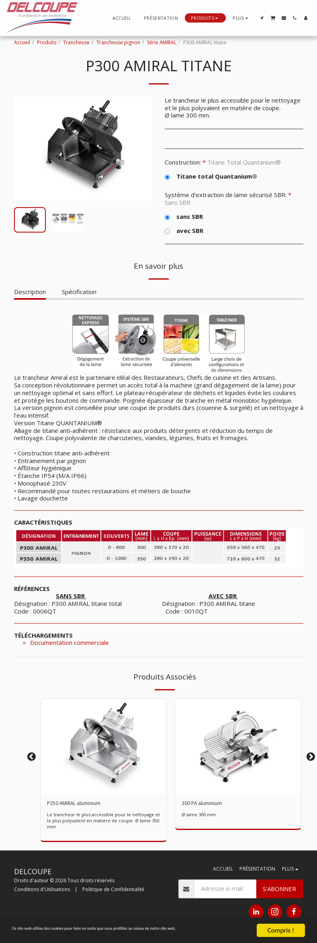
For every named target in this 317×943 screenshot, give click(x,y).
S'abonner (279, 890)
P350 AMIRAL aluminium (80, 804)
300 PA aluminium (206, 804)
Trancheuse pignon (118, 42)
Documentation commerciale (69, 642)
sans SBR (184, 216)
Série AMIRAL (161, 42)
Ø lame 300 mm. (200, 816)
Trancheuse (76, 42)
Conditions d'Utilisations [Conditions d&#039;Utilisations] (42, 891)
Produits (46, 42)
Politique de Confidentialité (113, 891)
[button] (262, 18)
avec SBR (184, 231)
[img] (238, 746)
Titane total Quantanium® (211, 176)
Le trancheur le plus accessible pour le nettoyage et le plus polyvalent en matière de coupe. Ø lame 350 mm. (103, 822)
